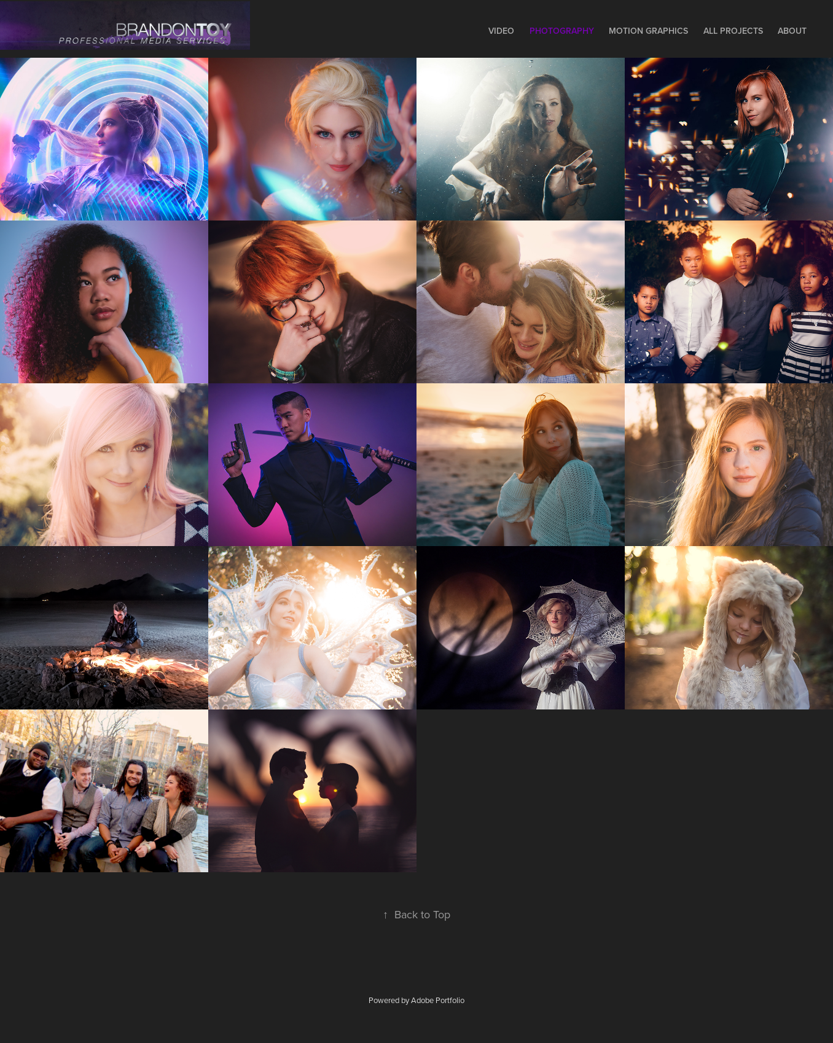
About (792, 31)
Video (501, 31)
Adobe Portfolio (437, 1000)
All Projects (733, 31)
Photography (562, 31)
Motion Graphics (648, 31)
